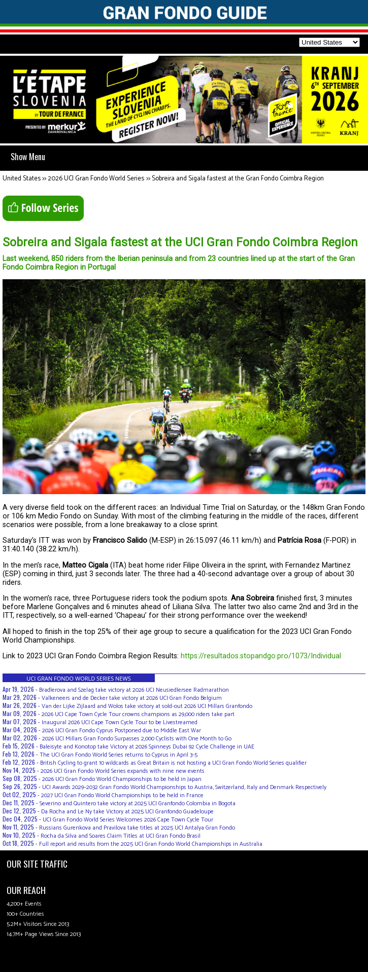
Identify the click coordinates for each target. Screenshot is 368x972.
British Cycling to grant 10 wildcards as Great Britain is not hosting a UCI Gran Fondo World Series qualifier (173, 763)
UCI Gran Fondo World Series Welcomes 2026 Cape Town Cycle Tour (128, 820)
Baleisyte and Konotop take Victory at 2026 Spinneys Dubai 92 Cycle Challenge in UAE (147, 747)
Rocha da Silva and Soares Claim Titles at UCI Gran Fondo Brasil (120, 836)
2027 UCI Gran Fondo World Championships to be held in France (122, 795)
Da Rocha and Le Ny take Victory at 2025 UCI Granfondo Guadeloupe (127, 811)
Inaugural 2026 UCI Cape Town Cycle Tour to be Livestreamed (119, 722)
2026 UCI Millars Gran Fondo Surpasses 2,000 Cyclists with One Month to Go (136, 738)
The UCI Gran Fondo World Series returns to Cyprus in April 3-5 (118, 755)
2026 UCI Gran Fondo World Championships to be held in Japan (122, 779)
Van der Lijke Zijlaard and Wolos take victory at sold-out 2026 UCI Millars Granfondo (147, 706)
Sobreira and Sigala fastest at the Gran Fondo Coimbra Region (238, 178)
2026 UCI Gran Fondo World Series (96, 178)
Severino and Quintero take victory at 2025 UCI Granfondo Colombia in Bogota (138, 803)
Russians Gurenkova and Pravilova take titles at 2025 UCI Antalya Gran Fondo (137, 828)
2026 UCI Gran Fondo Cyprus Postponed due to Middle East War (121, 730)
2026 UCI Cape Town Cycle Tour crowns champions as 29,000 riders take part (138, 714)
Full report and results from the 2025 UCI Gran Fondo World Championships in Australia (150, 844)
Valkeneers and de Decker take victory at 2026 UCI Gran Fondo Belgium (132, 698)
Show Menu (28, 157)
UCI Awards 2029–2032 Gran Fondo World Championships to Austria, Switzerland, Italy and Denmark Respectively (184, 787)
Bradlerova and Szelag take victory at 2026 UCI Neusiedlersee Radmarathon (134, 690)
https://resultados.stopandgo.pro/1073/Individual (261, 656)
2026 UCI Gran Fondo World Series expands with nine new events (123, 771)
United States (22, 178)
